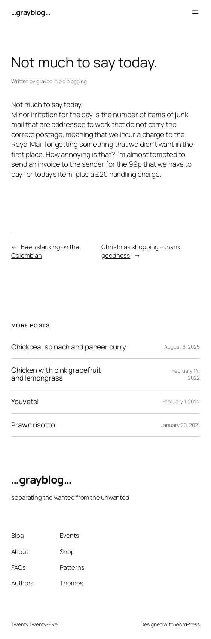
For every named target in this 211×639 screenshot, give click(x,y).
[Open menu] (195, 12)
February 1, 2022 (181, 401)
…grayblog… (30, 12)
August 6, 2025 (182, 346)
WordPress (187, 624)
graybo (44, 81)
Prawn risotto (33, 425)
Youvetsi (25, 402)
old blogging (73, 81)
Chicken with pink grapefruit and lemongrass (56, 374)
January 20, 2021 (180, 424)
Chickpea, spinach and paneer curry (68, 347)
